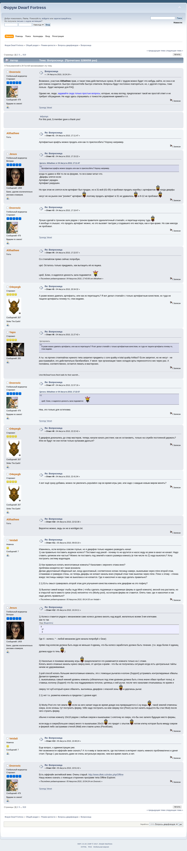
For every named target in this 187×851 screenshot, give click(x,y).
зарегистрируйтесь (62, 18)
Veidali (13, 540)
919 (24, 55)
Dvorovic (15, 71)
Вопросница (51, 71)
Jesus (13, 153)
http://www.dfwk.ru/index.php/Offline (105, 774)
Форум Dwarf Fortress (25, 7)
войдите (45, 18)
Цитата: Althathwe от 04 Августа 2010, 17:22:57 (60, 392)
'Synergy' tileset (45, 107)
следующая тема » (174, 51)
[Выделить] (48, 623)
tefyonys (44, 116)
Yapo (12, 332)
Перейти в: (144, 824)
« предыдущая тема (156, 51)
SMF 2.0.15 (81, 844)
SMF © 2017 (93, 844)
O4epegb (15, 286)
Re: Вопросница (53, 132)
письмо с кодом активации (29, 21)
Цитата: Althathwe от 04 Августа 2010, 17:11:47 (60, 163)
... (22, 55)
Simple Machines (105, 844)
